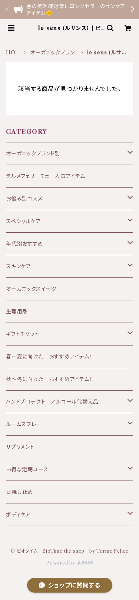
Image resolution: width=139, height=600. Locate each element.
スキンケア (18, 266)
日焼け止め (19, 492)
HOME (13, 52)
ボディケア (18, 514)
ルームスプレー (24, 424)
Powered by (69, 563)
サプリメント (20, 447)
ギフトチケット (22, 334)
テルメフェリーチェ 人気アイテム (45, 176)
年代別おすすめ (24, 243)
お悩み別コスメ (24, 198)
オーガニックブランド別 (54, 52)
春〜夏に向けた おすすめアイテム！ (49, 356)
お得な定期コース (27, 469)
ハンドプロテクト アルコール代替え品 (52, 401)
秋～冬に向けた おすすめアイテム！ (49, 379)
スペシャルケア (23, 221)
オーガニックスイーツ (31, 289)
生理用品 (17, 311)
